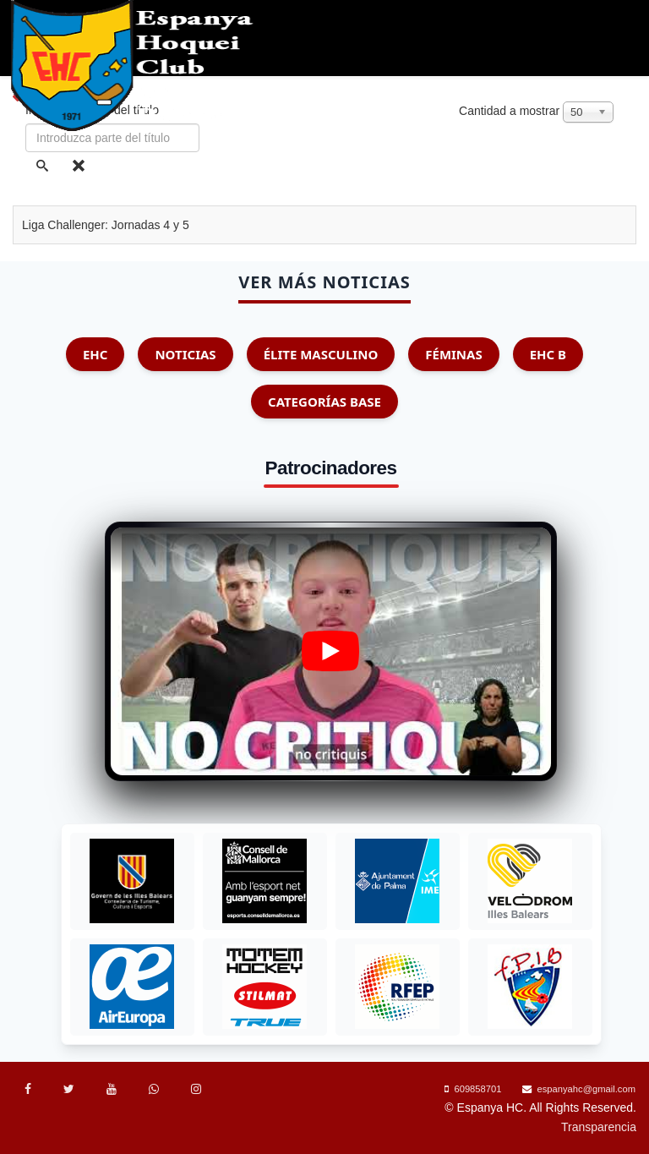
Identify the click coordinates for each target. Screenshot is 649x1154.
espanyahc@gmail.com (586, 1089)
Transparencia (598, 1127)
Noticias (185, 354)
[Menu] (633, 168)
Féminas (453, 354)
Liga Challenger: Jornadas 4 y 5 (105, 225)
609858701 (477, 1089)
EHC (95, 354)
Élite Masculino (321, 354)
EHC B (548, 354)
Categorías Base (324, 401)
